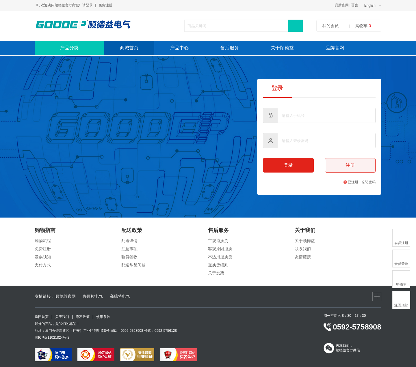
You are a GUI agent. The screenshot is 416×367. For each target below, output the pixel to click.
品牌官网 (342, 5)
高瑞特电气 (120, 296)
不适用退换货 (220, 256)
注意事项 (129, 248)
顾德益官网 (65, 296)
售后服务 (229, 47)
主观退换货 (218, 240)
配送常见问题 (133, 265)
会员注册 (401, 243)
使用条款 (103, 317)
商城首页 (129, 47)
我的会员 (330, 25)
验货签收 (129, 256)
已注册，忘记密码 (359, 182)
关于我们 (62, 317)
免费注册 (105, 5)
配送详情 (129, 240)
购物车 (363, 25)
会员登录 (401, 264)
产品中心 (179, 47)
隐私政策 (83, 317)
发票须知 (43, 256)
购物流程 (43, 240)
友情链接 (303, 256)
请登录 (87, 5)
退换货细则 (218, 265)
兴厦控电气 (93, 296)
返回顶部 (401, 305)
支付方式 (43, 265)
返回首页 (42, 317)
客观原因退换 (220, 248)
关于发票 (216, 273)
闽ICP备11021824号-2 (52, 338)
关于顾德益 (282, 47)
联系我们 (303, 248)
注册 (350, 165)
